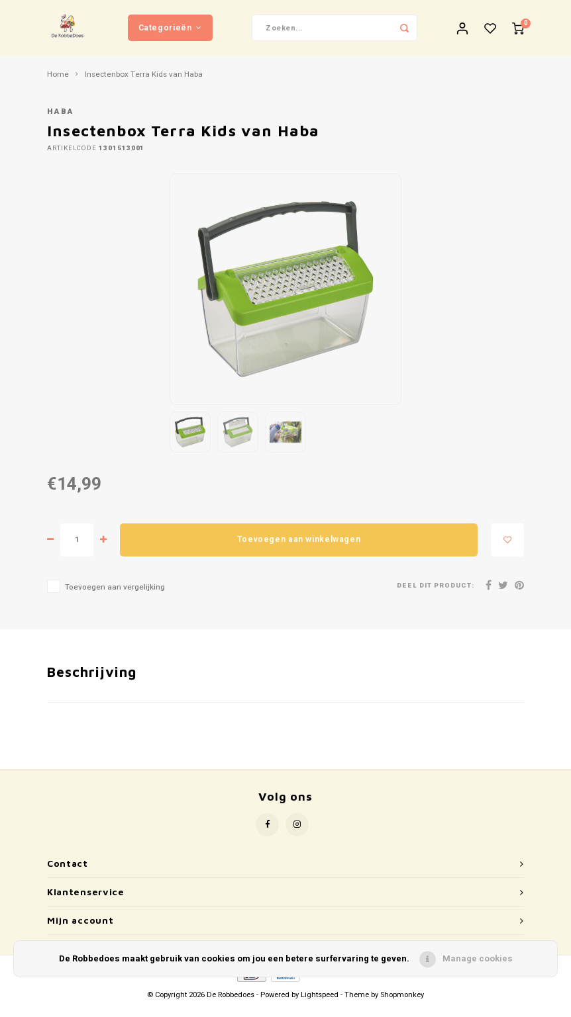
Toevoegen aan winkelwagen (298, 549)
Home (58, 84)
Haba (60, 122)
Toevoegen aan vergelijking (115, 597)
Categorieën (170, 32)
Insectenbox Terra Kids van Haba (144, 84)
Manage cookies (477, 958)
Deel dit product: (435, 596)
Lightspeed (319, 1004)
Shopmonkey (402, 1004)
